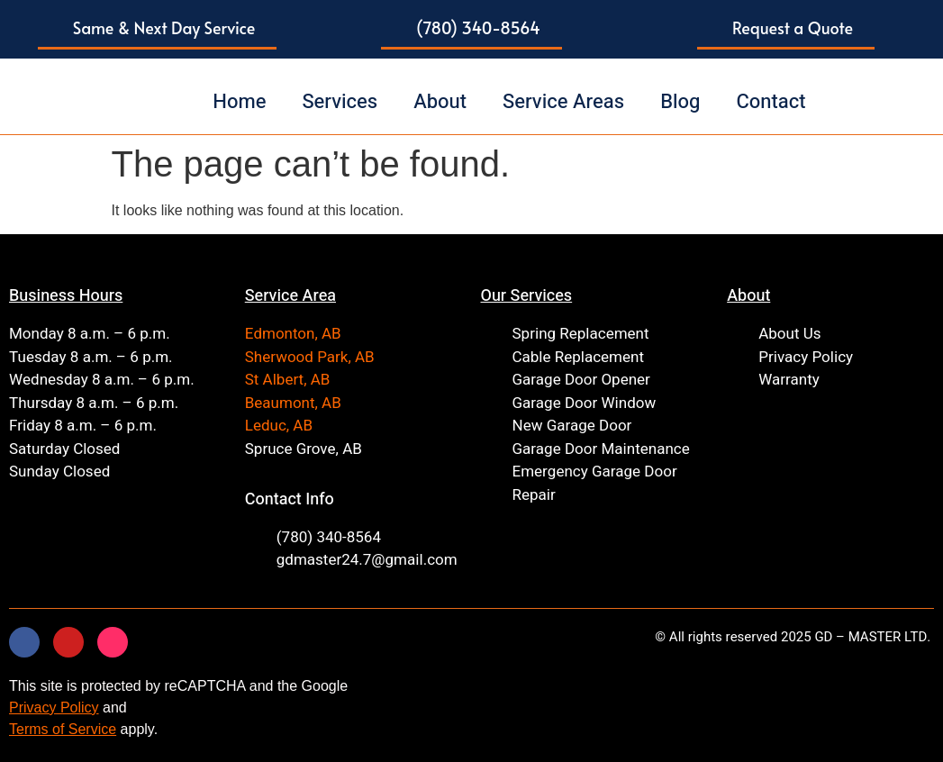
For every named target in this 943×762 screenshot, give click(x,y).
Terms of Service (62, 729)
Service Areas (563, 101)
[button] (157, 29)
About (440, 101)
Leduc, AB (279, 425)
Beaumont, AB (293, 403)
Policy (77, 707)
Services (339, 101)
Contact (770, 101)
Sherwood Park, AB (310, 357)
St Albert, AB (288, 379)
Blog (680, 101)
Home (239, 101)
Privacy (32, 707)
